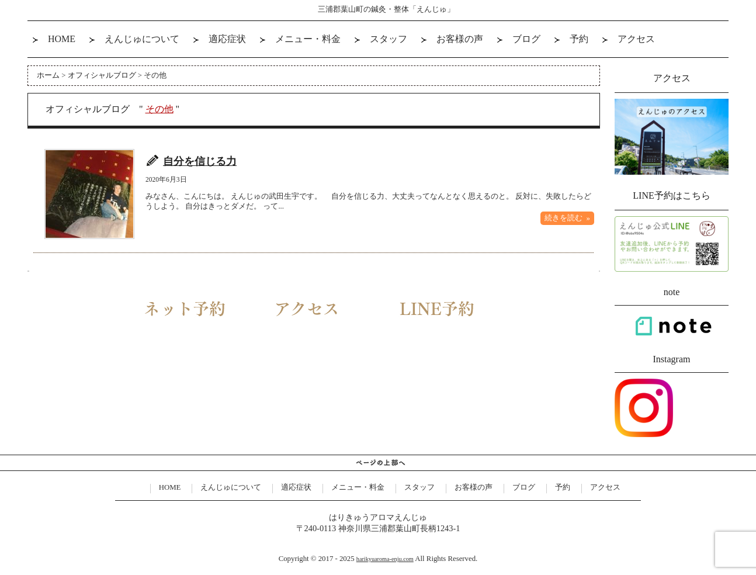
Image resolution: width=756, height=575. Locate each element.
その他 (159, 109)
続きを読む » (567, 218)
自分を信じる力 (200, 161)
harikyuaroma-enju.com (385, 559)
